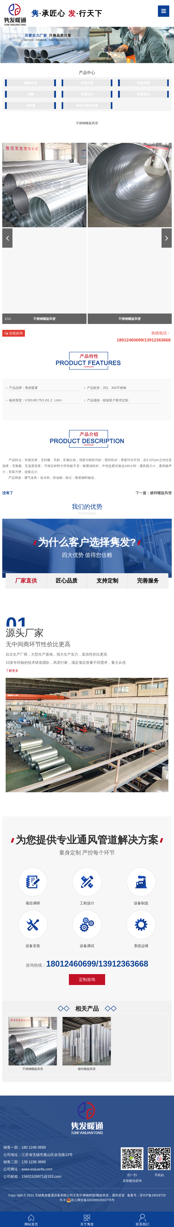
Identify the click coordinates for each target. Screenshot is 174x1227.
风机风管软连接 (87, 105)
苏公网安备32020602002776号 (90, 1200)
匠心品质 (66, 581)
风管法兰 (87, 94)
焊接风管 (87, 83)
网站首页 (31, 1224)
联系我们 (142, 1224)
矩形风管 (143, 83)
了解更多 (12, 670)
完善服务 (148, 581)
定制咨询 (87, 979)
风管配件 (143, 94)
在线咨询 (14, 333)
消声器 (30, 105)
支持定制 (107, 581)
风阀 (30, 94)
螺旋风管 (30, 83)
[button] (7, 238)
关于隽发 (87, 1224)
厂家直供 (26, 581)
